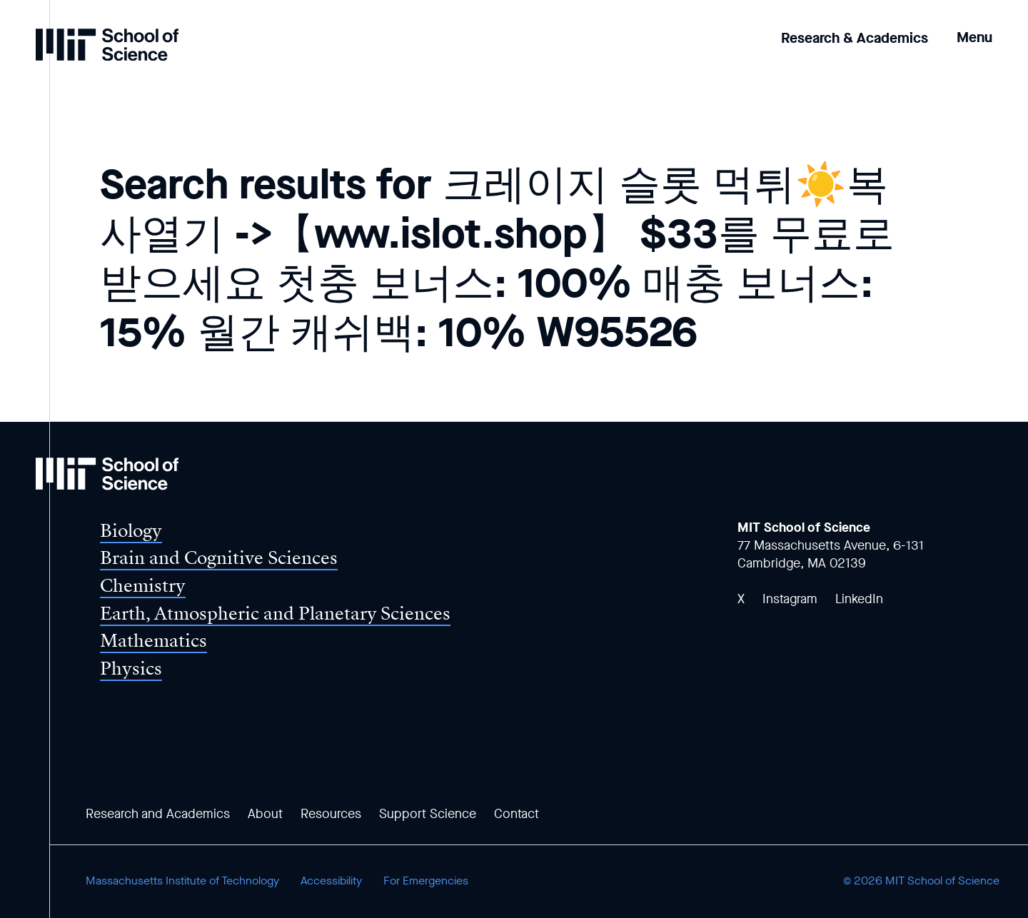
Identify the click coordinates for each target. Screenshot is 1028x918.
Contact (516, 813)
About (265, 813)
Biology (131, 530)
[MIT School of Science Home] (107, 45)
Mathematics (153, 640)
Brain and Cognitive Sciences (219, 557)
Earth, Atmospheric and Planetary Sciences (275, 613)
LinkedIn (859, 598)
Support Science (427, 813)
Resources (331, 813)
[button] (974, 27)
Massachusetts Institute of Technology (182, 880)
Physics (131, 668)
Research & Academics (854, 38)
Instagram (789, 598)
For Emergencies (425, 880)
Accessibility (331, 880)
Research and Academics (158, 813)
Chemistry (143, 585)
